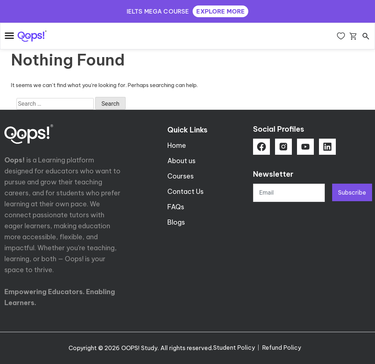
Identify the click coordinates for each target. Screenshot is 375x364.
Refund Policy (281, 347)
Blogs (176, 222)
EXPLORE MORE (220, 11)
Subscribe (352, 192)
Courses (180, 176)
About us (181, 161)
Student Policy (234, 347)
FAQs (175, 207)
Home (176, 145)
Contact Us (185, 191)
